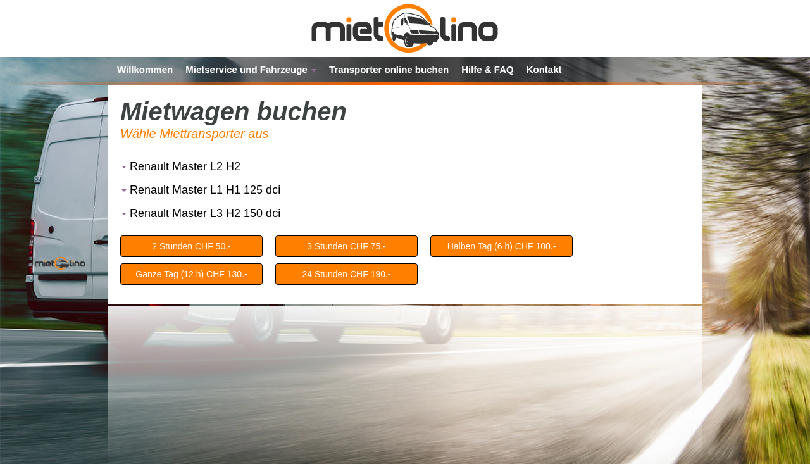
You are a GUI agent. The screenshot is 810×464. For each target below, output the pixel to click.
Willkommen (145, 69)
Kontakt (544, 69)
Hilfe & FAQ (487, 69)
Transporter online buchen (389, 69)
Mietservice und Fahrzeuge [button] (250, 69)
